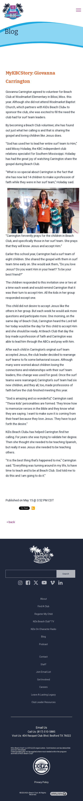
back (12, 522)
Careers (44, 687)
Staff (44, 664)
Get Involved (44, 679)
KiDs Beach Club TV (44, 621)
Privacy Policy (41, 782)
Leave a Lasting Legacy (44, 694)
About (44, 599)
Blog (44, 636)
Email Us (41, 727)
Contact (44, 656)
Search (65, 574)
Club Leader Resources (44, 702)
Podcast (44, 644)
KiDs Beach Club (31, 793)
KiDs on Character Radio (44, 629)
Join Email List (44, 672)
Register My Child (44, 614)
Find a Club (44, 606)
